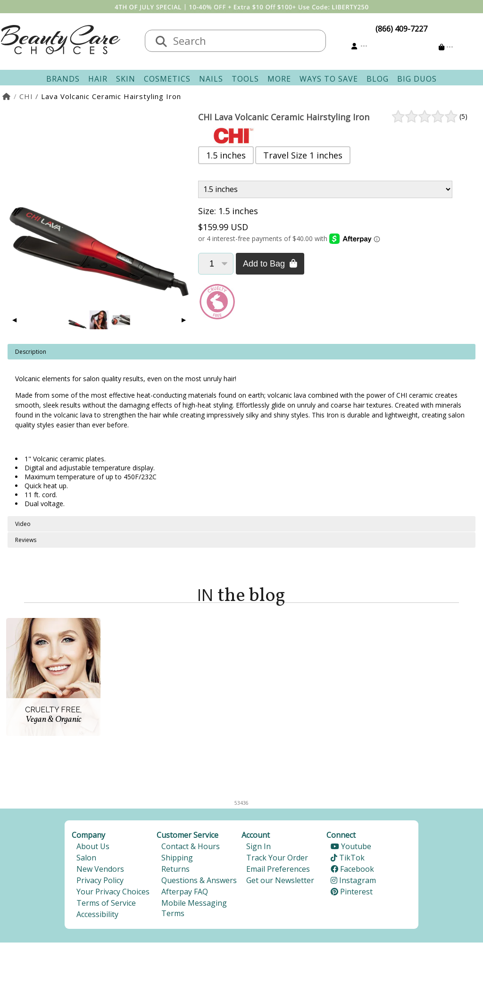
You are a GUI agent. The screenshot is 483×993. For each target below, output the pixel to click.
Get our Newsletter (280, 880)
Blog (377, 79)
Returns (175, 869)
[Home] (6, 96)
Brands (63, 79)
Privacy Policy (100, 880)
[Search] (161, 42)
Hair (98, 79)
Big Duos (417, 79)
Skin (125, 79)
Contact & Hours (190, 846)
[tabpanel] (241, 430)
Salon (86, 857)
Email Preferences (278, 869)
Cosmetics (167, 79)
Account (256, 835)
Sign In (258, 846)
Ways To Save (329, 79)
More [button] (279, 79)
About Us (92, 846)
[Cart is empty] (446, 46)
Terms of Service (106, 903)
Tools (245, 79)
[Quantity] (215, 264)
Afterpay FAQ (184, 891)
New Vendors (100, 869)
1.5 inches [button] (226, 155)
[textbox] (244, 40)
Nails (211, 79)
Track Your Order (277, 857)
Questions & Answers (199, 880)
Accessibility (97, 914)
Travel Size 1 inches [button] (302, 155)
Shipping (177, 857)
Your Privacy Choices (113, 891)
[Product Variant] (325, 189)
